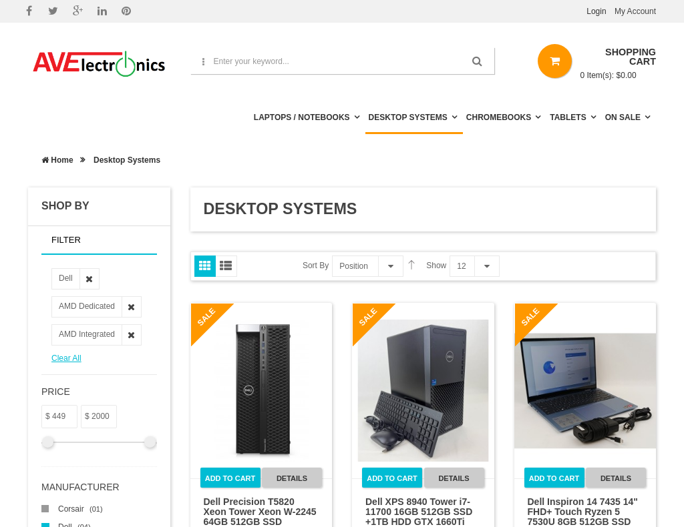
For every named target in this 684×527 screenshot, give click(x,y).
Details (292, 478)
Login (596, 11)
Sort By (316, 265)
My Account (635, 11)
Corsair (80, 509)
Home (57, 160)
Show (436, 265)
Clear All (66, 358)
